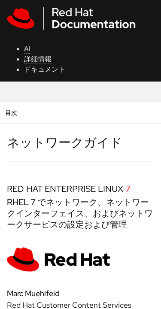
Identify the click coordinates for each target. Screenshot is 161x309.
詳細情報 (38, 59)
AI (27, 48)
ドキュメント (44, 69)
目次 (12, 113)
